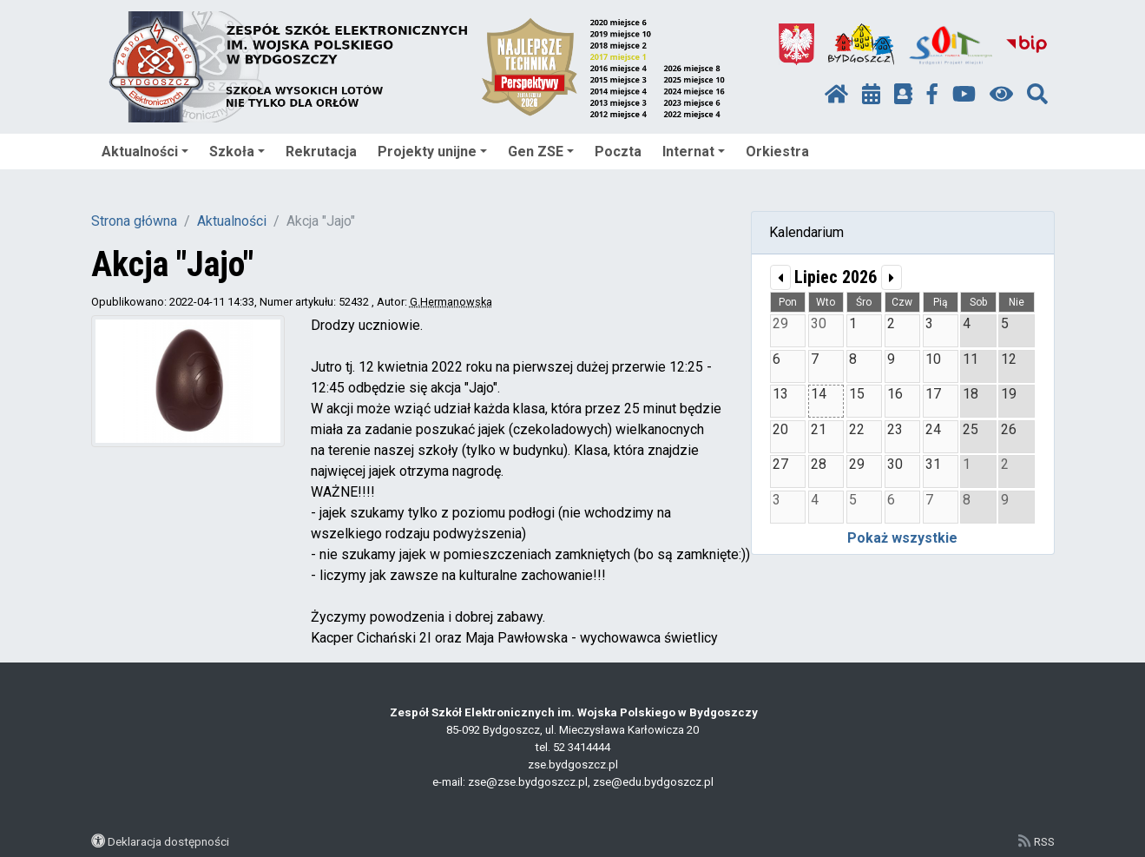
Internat (693, 151)
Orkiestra (777, 151)
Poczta (618, 151)
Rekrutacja (321, 151)
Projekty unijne (432, 151)
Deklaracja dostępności (168, 841)
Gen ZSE (541, 151)
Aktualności (145, 151)
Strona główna (134, 221)
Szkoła (237, 151)
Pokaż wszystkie (902, 538)
